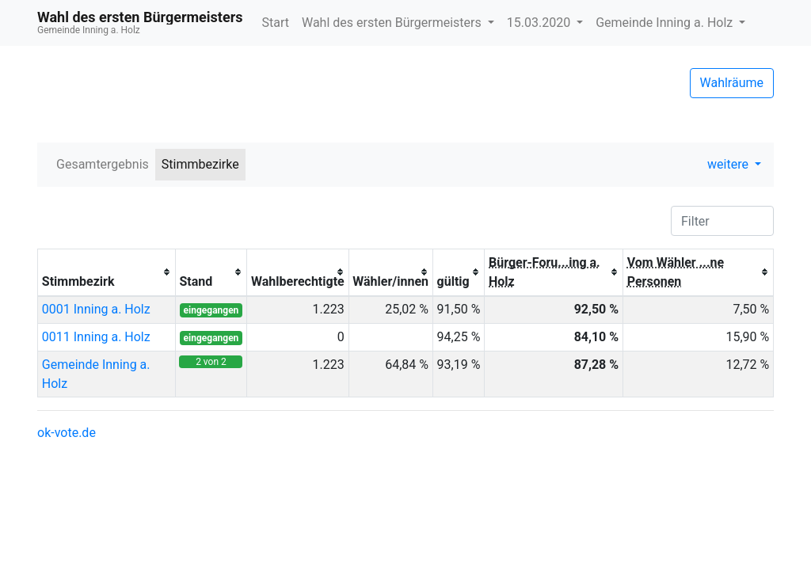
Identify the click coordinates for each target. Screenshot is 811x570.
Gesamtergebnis (102, 164)
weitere (729, 164)
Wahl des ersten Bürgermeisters (393, 22)
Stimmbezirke (200, 164)
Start (274, 22)
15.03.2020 (540, 22)
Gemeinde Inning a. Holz (666, 22)
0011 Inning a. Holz (96, 336)
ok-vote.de (66, 432)
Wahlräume (732, 82)
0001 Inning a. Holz (96, 309)
